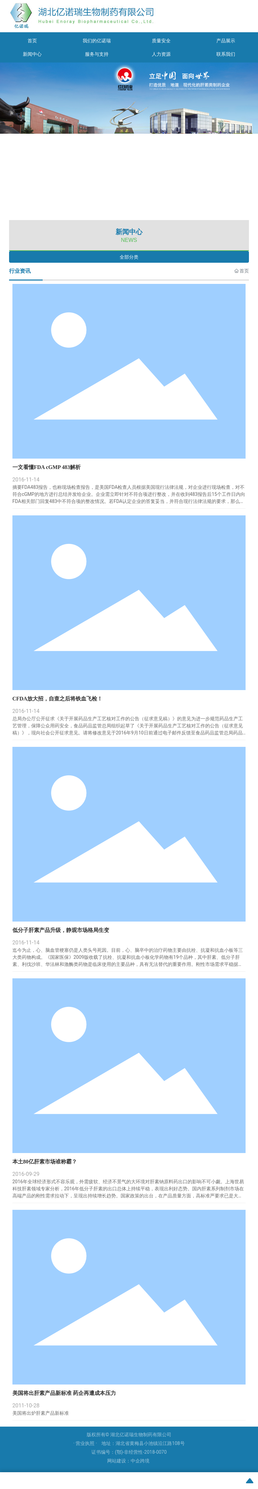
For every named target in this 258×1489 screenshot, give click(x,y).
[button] (124, 212)
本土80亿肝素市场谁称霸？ (44, 1161)
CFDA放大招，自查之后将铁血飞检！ (57, 698)
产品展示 (225, 40)
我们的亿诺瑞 (97, 40)
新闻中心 (32, 54)
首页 (32, 40)
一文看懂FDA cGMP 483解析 (46, 467)
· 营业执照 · (85, 1443)
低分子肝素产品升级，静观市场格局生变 (60, 930)
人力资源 (161, 54)
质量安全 (161, 40)
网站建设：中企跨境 (128, 1460)
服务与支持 (97, 54)
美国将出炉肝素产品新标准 (40, 1413)
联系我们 (225, 54)
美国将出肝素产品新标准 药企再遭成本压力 (64, 1393)
